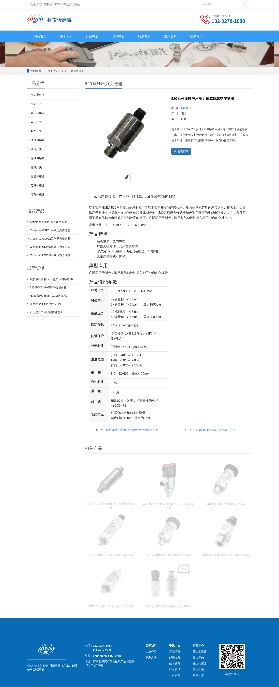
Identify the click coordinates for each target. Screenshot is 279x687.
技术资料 (170, 36)
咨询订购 (181, 151)
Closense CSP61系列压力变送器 (50, 230)
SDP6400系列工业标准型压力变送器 (168, 555)
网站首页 (40, 36)
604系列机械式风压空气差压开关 (215, 429)
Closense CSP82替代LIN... (46, 304)
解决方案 (144, 36)
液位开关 (36, 149)
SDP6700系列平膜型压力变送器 (226, 503)
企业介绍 (151, 651)
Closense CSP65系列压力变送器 (50, 246)
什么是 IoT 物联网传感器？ (46, 312)
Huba (184, 107)
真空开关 (36, 131)
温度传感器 (38, 176)
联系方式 (151, 657)
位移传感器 (38, 185)
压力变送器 (74, 71)
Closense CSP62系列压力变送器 (50, 238)
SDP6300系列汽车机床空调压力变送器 (226, 555)
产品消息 (174, 651)
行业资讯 (174, 669)
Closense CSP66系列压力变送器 (50, 255)
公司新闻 (174, 675)
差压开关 (36, 122)
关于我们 (66, 36)
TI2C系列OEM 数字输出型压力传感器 (168, 606)
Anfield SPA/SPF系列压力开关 (48, 222)
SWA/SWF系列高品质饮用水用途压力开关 (132, 429)
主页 (47, 71)
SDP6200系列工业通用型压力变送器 (110, 606)
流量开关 (36, 167)
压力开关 (36, 103)
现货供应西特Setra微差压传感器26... (52, 279)
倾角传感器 (38, 194)
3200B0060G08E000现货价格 (48, 287)
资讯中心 (118, 36)
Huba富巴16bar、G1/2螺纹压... (49, 295)
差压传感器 (38, 112)
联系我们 (196, 36)
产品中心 (92, 36)
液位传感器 (38, 140)
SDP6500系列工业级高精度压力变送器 (110, 555)
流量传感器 (38, 158)
